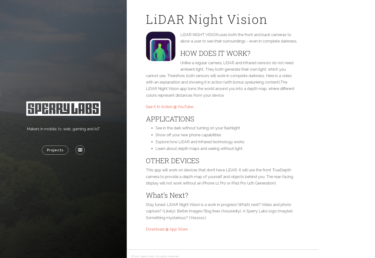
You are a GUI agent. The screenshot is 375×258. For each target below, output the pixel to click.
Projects (55, 150)
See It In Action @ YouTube (169, 107)
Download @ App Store (167, 229)
